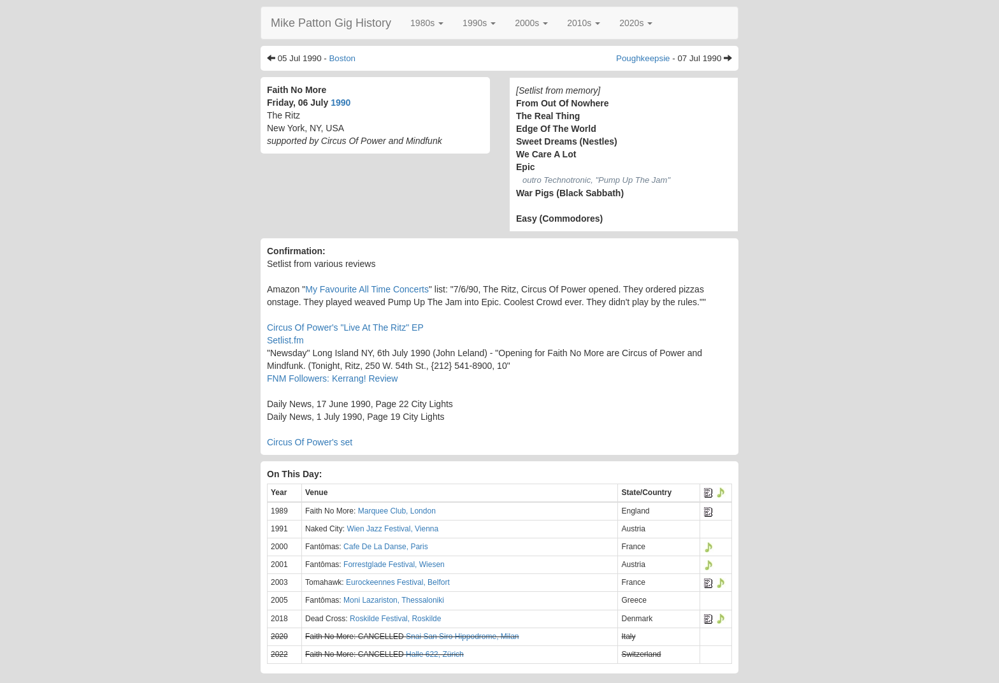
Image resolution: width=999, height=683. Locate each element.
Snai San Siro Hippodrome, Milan (462, 636)
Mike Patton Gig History (331, 23)
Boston (342, 58)
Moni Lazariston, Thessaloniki (393, 600)
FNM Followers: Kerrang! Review (332, 378)
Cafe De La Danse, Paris (385, 546)
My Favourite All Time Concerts (367, 289)
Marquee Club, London (397, 511)
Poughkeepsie (643, 58)
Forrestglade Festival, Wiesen (394, 564)
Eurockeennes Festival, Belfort (398, 582)
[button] (427, 23)
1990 (340, 102)
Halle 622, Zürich (435, 654)
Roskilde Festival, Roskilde (395, 618)
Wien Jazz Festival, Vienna (392, 528)
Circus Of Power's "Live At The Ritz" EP (345, 327)
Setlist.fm (285, 340)
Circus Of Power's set (309, 442)
